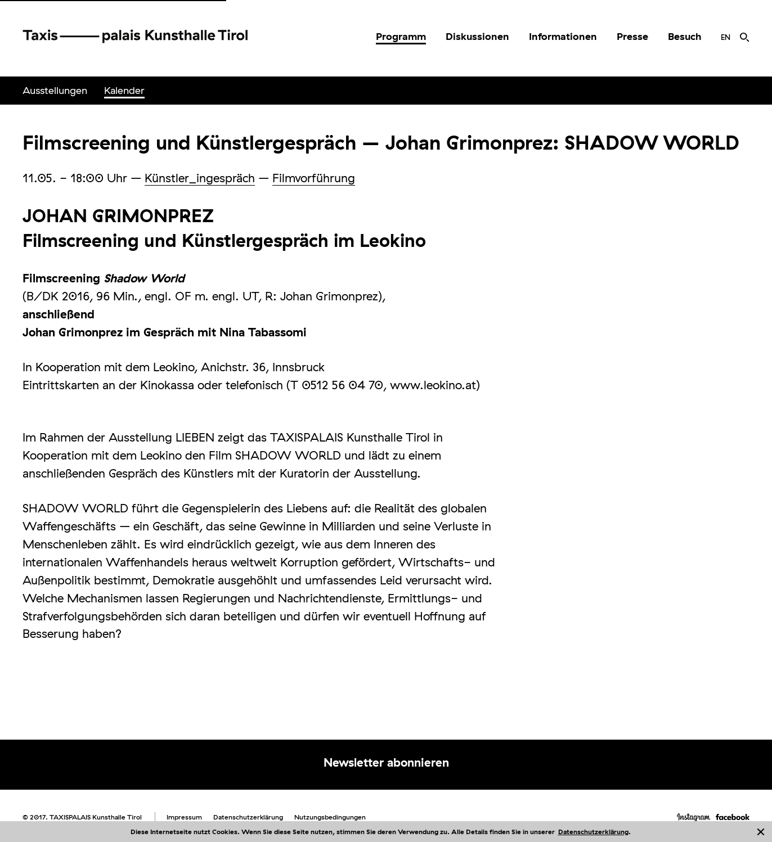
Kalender (124, 90)
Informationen (563, 36)
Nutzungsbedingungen (330, 817)
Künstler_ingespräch (200, 177)
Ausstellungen (55, 90)
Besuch (684, 36)
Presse (632, 36)
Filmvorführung (313, 177)
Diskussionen (477, 36)
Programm (401, 36)
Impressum (184, 817)
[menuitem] (401, 36)
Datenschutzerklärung (593, 831)
